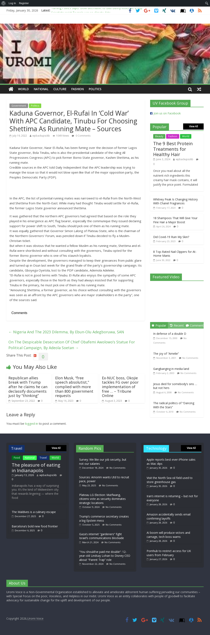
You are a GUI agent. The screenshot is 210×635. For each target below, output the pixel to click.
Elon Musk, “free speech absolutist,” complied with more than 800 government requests (74, 386)
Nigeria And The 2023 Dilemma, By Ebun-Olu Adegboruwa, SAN (66, 331)
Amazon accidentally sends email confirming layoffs (169, 516)
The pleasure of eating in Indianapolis (36, 467)
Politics (95, 89)
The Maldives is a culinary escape (34, 512)
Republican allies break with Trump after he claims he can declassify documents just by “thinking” (27, 386)
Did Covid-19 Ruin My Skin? (171, 237)
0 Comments (81, 135)
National (41, 89)
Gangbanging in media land (171, 369)
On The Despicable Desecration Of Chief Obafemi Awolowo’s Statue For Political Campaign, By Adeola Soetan (71, 344)
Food (17, 457)
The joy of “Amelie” (166, 353)
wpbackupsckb (41, 135)
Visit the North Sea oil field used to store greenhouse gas (170, 480)
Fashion (77, 89)
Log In (12, 3)
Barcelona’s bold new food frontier (35, 526)
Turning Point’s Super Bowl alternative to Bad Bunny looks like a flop (96, 9)
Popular (159, 325)
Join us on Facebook (167, 113)
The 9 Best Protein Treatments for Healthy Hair (173, 148)
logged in (31, 423)
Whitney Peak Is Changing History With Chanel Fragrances (175, 201)
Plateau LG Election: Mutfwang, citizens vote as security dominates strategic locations (102, 499)
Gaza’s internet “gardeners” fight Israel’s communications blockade (101, 536)
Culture (59, 89)
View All (193, 126)
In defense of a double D (169, 334)
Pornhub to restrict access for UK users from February (169, 553)
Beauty (159, 136)
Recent (177, 325)
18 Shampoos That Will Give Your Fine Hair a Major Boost (175, 220)
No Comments (190, 357)
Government (18, 105)
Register (24, 3)
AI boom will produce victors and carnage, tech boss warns (168, 535)
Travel (43, 457)
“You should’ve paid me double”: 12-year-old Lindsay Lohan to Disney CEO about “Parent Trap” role (104, 556)
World (23, 89)
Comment (195, 325)
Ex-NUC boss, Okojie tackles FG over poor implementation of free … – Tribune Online (120, 386)
